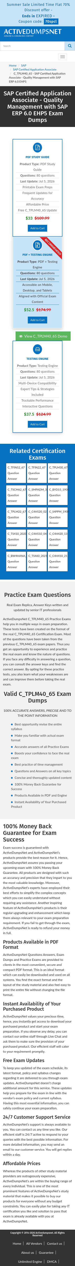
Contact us (54, 1243)
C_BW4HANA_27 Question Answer (19, 561)
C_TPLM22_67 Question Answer (17, 517)
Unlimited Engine (30, 1261)
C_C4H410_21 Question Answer (58, 561)
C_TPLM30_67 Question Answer (58, 473)
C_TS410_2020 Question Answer (17, 539)
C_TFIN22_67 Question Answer (36, 473)
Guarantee (46, 1252)
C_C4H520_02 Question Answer (37, 517)
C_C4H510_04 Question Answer (37, 539)
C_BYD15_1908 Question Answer (59, 495)
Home (12, 65)
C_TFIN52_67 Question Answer (16, 473)
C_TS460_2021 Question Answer (37, 561)
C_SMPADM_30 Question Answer (38, 495)
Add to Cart (37, 228)
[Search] (70, 46)
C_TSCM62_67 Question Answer (17, 495)
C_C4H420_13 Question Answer (58, 539)
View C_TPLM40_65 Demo (43, 336)
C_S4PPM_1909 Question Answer (59, 517)
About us (27, 1252)
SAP (23, 65)
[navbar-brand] (8, 55)
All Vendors (34, 1243)
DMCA (52, 1261)
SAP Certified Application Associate (34, 69)
